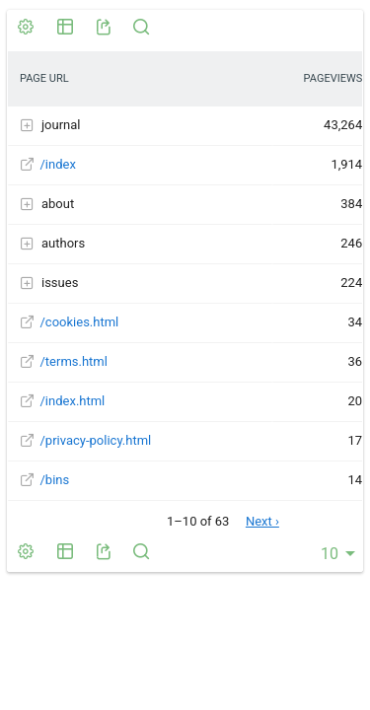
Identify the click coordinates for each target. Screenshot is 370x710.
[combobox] (334, 553)
